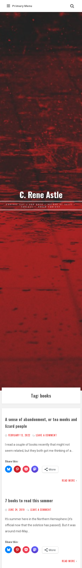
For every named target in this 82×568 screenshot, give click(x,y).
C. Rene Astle (41, 195)
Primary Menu (19, 6)
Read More (68, 480)
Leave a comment (46, 435)
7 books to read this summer (29, 500)
